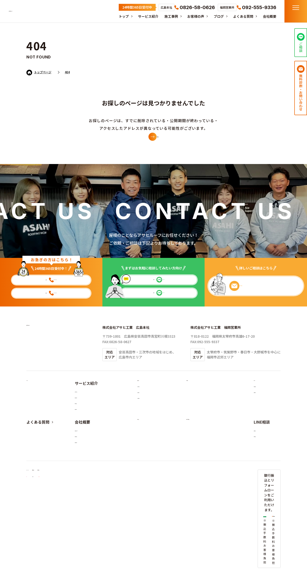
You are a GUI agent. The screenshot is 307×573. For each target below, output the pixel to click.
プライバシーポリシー (43, 518)
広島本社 (263, 465)
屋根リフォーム (89, 418)
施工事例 (169, 16)
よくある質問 (243, 16)
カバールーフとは (91, 407)
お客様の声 (194, 16)
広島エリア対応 (89, 476)
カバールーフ (150, 407)
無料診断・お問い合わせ (207, 454)
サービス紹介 (145, 16)
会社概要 (269, 16)
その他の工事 (150, 428)
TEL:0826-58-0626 (116, 350)
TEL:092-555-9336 (204, 350)
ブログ (218, 16)
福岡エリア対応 (89, 486)
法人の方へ (86, 439)
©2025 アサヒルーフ (268, 552)
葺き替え (147, 418)
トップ (120, 16)
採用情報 (263, 418)
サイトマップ (99, 518)
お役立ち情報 (267, 407)
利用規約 (74, 518)
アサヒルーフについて (94, 465)
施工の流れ (86, 428)
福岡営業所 (265, 476)
